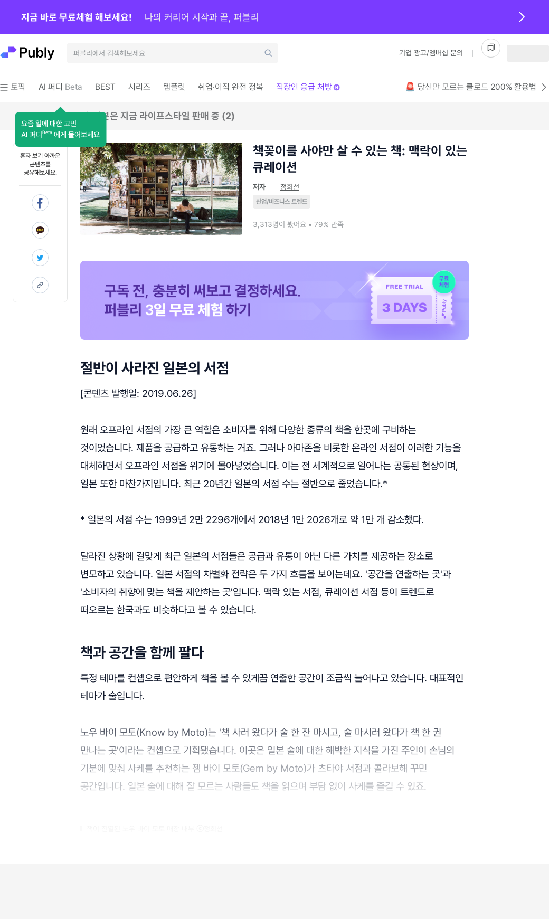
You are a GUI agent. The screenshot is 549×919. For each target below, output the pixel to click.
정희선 (289, 187)
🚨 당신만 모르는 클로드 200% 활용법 (477, 87)
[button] (60, 129)
